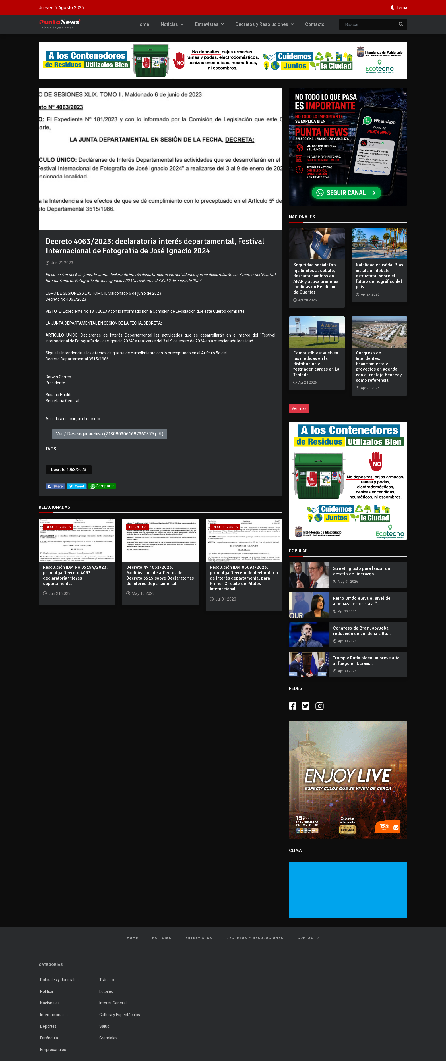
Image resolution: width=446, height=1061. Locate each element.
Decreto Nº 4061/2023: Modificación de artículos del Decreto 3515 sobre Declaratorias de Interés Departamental (160, 575)
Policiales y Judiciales (59, 979)
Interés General (113, 1003)
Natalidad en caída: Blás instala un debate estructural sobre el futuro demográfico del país (379, 276)
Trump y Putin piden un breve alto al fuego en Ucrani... (366, 660)
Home (143, 24)
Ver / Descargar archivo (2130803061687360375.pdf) (109, 434)
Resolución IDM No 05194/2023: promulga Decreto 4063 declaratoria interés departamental (75, 575)
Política (46, 991)
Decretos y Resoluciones (265, 24)
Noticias (172, 24)
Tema (402, 7)
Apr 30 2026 (347, 611)
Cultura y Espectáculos (119, 1014)
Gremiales (108, 1038)
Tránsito (106, 979)
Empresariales (53, 1049)
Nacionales (50, 1003)
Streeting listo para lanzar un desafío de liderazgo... (361, 571)
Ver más (299, 408)
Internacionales (54, 1014)
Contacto (315, 24)
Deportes (48, 1026)
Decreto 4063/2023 (68, 469)
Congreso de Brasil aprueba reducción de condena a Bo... (362, 630)
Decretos (137, 527)
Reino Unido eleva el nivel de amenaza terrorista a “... (362, 601)
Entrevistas (209, 24)
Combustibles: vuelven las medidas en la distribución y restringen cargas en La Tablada (316, 364)
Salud (104, 1026)
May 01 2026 (348, 582)
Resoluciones (58, 527)
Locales (106, 991)
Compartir (102, 486)
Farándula (49, 1038)
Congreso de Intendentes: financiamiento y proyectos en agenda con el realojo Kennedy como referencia (379, 366)
